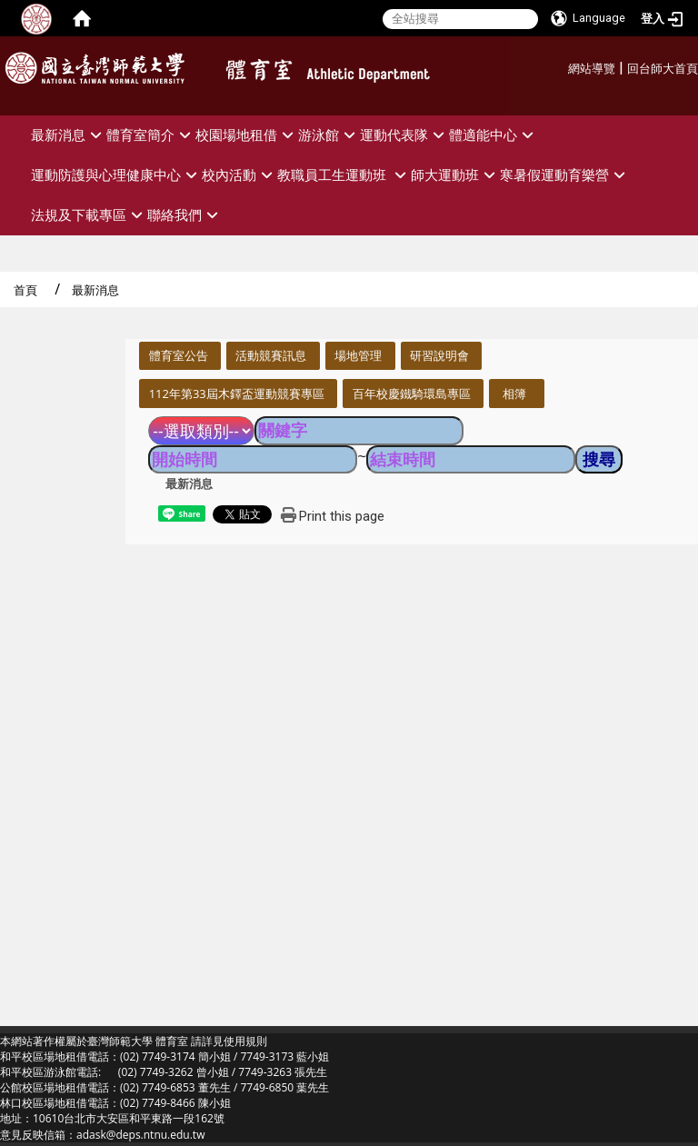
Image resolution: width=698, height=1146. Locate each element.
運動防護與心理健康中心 (116, 175)
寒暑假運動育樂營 (565, 175)
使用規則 (245, 1041)
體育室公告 (178, 355)
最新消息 (68, 135)
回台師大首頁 (662, 68)
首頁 (25, 290)
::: (561, 66)
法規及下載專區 (89, 215)
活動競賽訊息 (270, 355)
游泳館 (329, 135)
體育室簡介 (150, 135)
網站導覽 (591, 68)
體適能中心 (493, 135)
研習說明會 (439, 355)
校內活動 (239, 175)
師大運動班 (455, 175)
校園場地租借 (246, 135)
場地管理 (358, 355)
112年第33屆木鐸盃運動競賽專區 (236, 393)
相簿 (514, 393)
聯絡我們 (185, 215)
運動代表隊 (404, 135)
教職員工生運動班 (344, 175)
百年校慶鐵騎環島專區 (412, 393)
